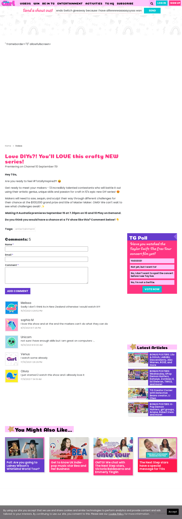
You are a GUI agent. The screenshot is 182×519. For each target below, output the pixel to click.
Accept (173, 511)
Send (152, 10)
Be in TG (48, 3)
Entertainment (70, 3)
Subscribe (125, 3)
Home (8, 145)
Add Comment (17, 291)
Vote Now (152, 289)
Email (9, 254)
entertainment (25, 229)
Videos (25, 3)
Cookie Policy (116, 514)
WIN (36, 3)
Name (9, 244)
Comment (12, 265)
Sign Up (175, 3)
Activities (93, 3)
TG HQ (109, 3)
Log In (161, 3)
